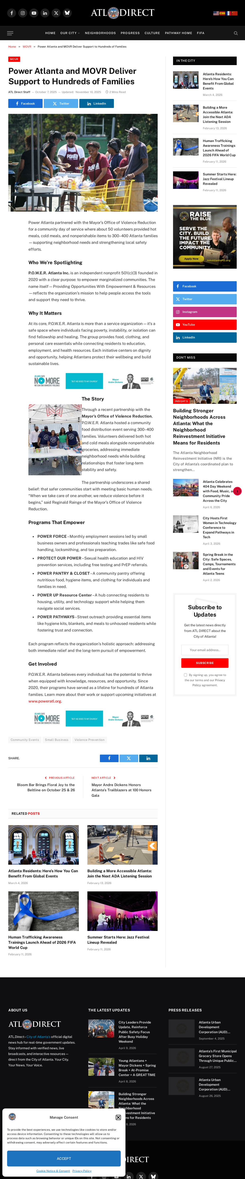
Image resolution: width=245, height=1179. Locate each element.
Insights (181, 401)
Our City (68, 33)
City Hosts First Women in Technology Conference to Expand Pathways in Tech (219, 527)
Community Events (25, 740)
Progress (130, 33)
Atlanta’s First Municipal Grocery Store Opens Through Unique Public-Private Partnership (218, 1056)
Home (50, 33)
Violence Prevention (90, 740)
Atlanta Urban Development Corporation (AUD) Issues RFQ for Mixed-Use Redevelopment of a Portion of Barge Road (217, 1027)
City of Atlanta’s (38, 1037)
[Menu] (10, 33)
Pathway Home (178, 33)
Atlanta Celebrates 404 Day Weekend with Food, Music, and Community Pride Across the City (219, 491)
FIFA (201, 33)
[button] (118, 1117)
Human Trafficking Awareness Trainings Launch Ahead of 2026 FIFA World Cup (42, 942)
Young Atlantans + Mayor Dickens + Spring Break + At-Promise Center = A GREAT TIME (137, 1068)
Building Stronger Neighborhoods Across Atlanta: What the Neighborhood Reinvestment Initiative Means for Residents (199, 427)
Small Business (56, 740)
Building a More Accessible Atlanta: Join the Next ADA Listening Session (119, 873)
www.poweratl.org (44, 701)
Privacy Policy (81, 1171)
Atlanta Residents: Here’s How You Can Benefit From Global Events (43, 873)
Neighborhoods (100, 33)
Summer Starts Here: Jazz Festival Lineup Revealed (118, 940)
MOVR (14, 59)
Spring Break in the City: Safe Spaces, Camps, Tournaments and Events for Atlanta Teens (219, 564)
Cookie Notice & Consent (53, 1171)
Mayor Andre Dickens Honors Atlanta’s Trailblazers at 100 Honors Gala (122, 790)
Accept (64, 1159)
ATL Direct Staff (19, 92)
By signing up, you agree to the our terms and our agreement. (205, 680)
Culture (152, 33)
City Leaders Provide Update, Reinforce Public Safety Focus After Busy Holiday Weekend (135, 1031)
